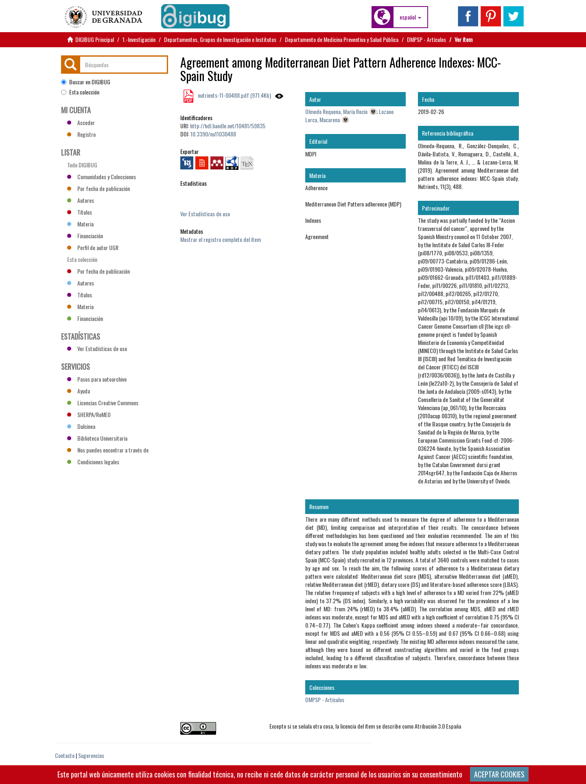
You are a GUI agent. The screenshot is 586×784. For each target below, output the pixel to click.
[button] (410, 17)
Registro (81, 134)
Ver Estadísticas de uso (205, 213)
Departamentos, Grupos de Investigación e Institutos (220, 39)
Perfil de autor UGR (92, 247)
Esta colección (80, 92)
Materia (80, 224)
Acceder (81, 122)
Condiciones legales (93, 461)
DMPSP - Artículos (426, 39)
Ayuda (78, 391)
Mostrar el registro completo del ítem (220, 239)
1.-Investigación (138, 39)
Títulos (79, 212)
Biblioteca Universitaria (97, 438)
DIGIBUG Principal (94, 39)
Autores (80, 200)
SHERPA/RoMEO (89, 414)
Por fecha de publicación (98, 188)
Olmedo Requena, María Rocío (336, 111)
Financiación (85, 235)
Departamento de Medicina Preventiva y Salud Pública (341, 39)
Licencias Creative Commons (102, 402)
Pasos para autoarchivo (97, 379)
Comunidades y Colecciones (101, 176)
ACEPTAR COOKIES (499, 774)
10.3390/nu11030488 (213, 134)
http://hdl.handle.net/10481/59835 (227, 125)
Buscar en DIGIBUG (85, 82)
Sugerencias (91, 755)
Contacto (64, 755)
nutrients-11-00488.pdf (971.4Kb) (234, 95)
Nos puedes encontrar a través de (108, 450)
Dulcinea (81, 426)
